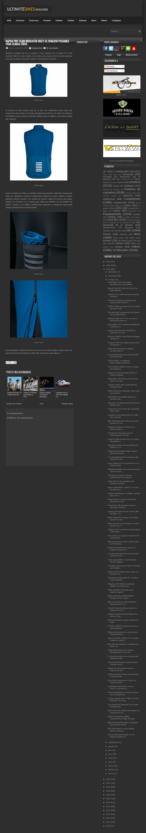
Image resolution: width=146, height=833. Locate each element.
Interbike (137, 220)
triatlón (133, 243)
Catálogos (116, 20)
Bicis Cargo (112, 182)
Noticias (107, 234)
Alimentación (125, 177)
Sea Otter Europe (125, 241)
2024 (108, 269)
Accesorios (128, 174)
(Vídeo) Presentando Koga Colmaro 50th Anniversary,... (122, 452)
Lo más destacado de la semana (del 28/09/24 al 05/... (123, 657)
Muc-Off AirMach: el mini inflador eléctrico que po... (121, 730)
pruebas (107, 240)
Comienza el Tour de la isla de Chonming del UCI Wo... (120, 434)
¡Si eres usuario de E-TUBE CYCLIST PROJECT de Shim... (123, 699)
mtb (128, 230)
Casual (116, 186)
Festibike (127, 217)
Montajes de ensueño (112, 231)
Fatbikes (112, 217)
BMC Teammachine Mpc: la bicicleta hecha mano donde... (123, 724)
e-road (131, 208)
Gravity (128, 220)
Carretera (20, 20)
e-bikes (127, 205)
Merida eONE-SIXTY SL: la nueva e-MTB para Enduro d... (123, 319)
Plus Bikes (130, 238)
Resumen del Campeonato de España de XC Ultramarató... (123, 313)
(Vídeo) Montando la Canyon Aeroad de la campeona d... (123, 693)
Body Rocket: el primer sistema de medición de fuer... (122, 500)
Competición (132, 198)
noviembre (112, 276)
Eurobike (136, 214)
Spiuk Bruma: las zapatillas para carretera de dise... (121, 482)
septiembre (113, 742)
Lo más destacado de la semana (121, 223)
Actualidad (107, 177)
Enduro (116, 211)
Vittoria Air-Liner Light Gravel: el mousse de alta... (121, 669)
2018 (108, 799)
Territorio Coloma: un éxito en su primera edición (121, 428)
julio (110, 750)
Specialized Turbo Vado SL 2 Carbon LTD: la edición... (123, 579)
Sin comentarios (52, 48)
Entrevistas (133, 211)
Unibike (106, 247)
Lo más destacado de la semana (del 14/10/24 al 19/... (123, 458)
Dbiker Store (121, 95)
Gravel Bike (112, 220)
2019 (108, 795)
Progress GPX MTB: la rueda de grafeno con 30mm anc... (121, 585)
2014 (108, 814)
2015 (108, 810)
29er (132, 171)
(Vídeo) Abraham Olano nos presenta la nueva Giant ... (123, 675)
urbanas (119, 247)
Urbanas (83, 20)
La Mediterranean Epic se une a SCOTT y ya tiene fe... (121, 687)
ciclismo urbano (109, 196)
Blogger (130, 161)
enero (110, 773)
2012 (108, 822)
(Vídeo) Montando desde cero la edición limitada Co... (121, 736)
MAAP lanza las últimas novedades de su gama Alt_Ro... (124, 712)
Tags (119, 55)
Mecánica (129, 228)
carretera (134, 182)
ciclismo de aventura (111, 189)
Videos (104, 20)
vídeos (136, 246)
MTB (9, 20)
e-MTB (117, 208)
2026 (108, 262)
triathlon (120, 243)
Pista (115, 238)
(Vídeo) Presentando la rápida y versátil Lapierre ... (121, 350)
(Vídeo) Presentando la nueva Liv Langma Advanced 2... (121, 549)
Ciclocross (34, 20)
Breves (121, 182)
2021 (108, 787)
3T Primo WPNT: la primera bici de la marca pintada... (123, 627)
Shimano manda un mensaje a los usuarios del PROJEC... (122, 301)
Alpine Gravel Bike (123, 179)
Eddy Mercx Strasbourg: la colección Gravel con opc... (123, 380)
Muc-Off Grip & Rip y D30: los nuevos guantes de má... (123, 422)
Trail (109, 243)
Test (138, 241)
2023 (108, 779)
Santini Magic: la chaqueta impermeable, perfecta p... (120, 362)
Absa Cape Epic (110, 174)
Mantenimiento (109, 228)
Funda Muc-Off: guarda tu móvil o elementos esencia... (121, 506)
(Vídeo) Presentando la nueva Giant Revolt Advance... (122, 633)
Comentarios (111, 71)
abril (110, 762)
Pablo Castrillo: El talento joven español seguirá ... (121, 591)
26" (104, 171)
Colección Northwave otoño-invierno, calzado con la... (123, 663)
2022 (108, 783)
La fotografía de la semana (117, 222)
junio (110, 754)
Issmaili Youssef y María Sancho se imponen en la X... (122, 609)
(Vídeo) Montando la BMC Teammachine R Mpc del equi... (122, 718)
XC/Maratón (120, 250)
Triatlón (70, 20)
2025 (108, 265)
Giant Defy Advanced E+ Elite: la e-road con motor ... (122, 681)
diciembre (112, 272)
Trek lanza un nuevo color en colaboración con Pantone (120, 476)
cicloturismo (109, 199)
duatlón (116, 206)
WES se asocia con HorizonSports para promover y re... (122, 603)
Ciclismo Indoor (131, 193)
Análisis (59, 20)
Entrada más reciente (14, 404)
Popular (108, 55)
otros (137, 234)
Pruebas (47, 20)
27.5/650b (118, 171)
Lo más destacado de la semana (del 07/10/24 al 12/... (123, 555)
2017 (108, 802)
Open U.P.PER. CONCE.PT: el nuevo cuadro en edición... (123, 639)
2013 (108, 818)
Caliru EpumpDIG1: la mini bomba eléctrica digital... (122, 561)
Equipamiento (37, 48)
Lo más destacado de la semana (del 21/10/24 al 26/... (123, 356)
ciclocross (128, 195)
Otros (93, 20)
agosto (111, 746)
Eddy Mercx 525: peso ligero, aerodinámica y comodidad (120, 283)
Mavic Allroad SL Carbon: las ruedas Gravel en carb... (123, 519)
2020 (108, 791)
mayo (110, 758)
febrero (111, 770)
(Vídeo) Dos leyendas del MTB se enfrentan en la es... (122, 331)
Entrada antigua (67, 404)
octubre (111, 280)
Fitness (137, 217)
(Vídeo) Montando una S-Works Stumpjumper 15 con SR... (121, 651)
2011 (108, 826)
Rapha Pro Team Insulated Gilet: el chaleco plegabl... (122, 374)
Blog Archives (131, 55)
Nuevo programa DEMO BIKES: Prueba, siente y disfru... (121, 597)
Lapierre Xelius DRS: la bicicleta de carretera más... (122, 386)
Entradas (109, 66)
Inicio (42, 404)
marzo (111, 766)
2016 (108, 806)
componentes (120, 202)
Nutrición (123, 234)
